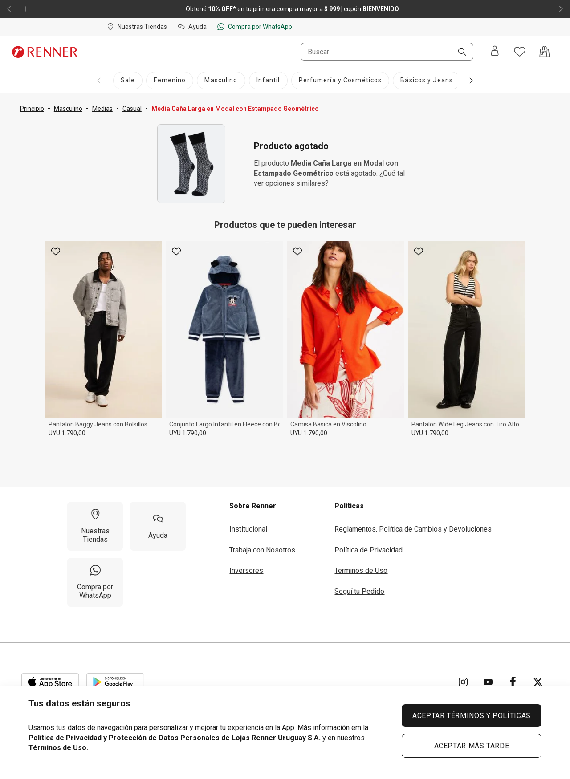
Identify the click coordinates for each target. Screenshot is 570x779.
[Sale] (127, 80)
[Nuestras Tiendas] (95, 526)
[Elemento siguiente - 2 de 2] (561, 9)
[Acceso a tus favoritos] (519, 51)
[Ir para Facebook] (513, 682)
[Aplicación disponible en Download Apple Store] (50, 682)
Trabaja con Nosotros (262, 550)
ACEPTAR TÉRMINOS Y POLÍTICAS (471, 715)
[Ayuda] (158, 526)
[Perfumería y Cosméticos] (340, 80)
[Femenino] (169, 80)
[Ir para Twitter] (538, 682)
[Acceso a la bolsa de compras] (544, 51)
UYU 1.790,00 (67, 433)
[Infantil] (268, 80)
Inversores (246, 570)
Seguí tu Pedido (359, 591)
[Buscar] (458, 53)
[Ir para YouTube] (488, 682)
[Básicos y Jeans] (426, 80)
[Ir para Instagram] (463, 682)
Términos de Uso (360, 570)
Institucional (248, 529)
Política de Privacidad (368, 550)
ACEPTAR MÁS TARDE (471, 746)
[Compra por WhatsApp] (95, 582)
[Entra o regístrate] (494, 51)
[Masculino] (221, 80)
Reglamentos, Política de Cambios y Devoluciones (413, 529)
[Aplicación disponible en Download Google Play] (115, 682)
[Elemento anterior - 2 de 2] (9, 9)
